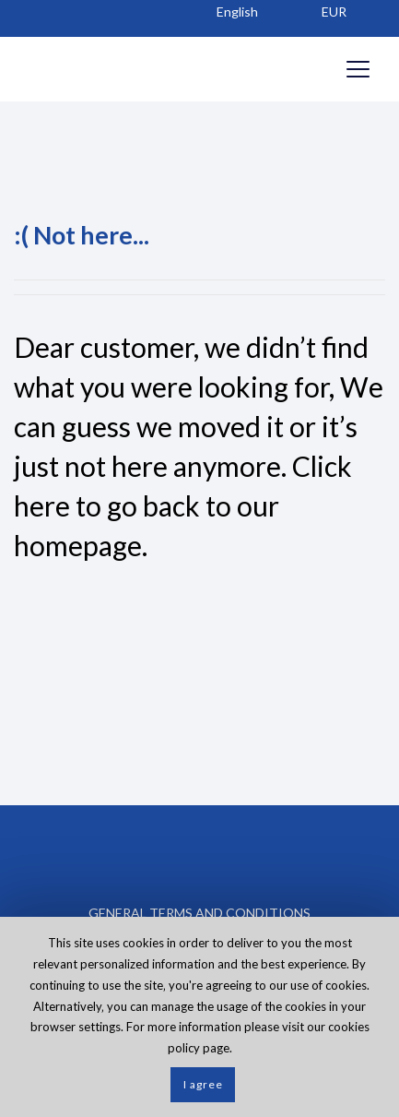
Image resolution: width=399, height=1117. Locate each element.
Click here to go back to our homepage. (183, 505)
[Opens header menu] (357, 69)
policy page (198, 1047)
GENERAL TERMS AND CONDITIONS (199, 913)
